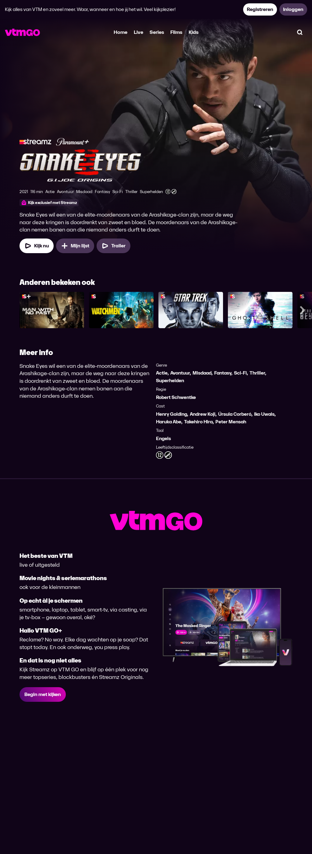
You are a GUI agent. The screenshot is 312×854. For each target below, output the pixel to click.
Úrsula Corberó (234, 414)
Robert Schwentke (176, 397)
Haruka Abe (168, 422)
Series (157, 32)
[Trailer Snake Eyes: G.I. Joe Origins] (113, 246)
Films (176, 32)
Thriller (257, 373)
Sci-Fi (240, 373)
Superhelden (170, 380)
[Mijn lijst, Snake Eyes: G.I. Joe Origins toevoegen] (75, 246)
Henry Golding (171, 414)
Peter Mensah (230, 422)
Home (120, 32)
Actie (162, 373)
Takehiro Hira (198, 422)
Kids (193, 32)
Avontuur (180, 373)
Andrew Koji (202, 414)
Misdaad (202, 373)
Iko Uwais (264, 414)
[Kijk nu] (37, 246)
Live (138, 32)
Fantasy (222, 373)
